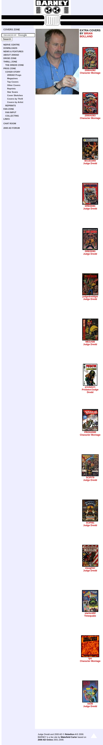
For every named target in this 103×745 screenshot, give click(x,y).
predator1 (90, 387)
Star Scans (12, 92)
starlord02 (90, 613)
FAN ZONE (8, 109)
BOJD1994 (90, 160)
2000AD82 (90, 70)
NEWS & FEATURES (13, 51)
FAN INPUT (10, 112)
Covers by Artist (15, 102)
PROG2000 (90, 432)
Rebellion (69, 734)
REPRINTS (10, 105)
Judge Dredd (90, 163)
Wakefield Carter (69, 737)
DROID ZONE (9, 58)
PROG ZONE (9, 68)
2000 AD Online (45, 740)
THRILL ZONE (10, 62)
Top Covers (13, 82)
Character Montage (90, 73)
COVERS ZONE (11, 29)
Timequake (90, 616)
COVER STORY (12, 72)
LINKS (6, 119)
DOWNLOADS (10, 48)
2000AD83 (90, 115)
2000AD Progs (14, 75)
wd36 (90, 703)
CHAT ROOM (9, 123)
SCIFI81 (90, 522)
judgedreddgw (90, 296)
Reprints (11, 88)
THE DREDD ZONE (14, 65)
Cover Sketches (15, 95)
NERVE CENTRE (11, 45)
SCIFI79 (90, 477)
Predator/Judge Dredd (90, 391)
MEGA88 (90, 341)
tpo (90, 658)
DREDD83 (90, 251)
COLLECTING (12, 116)
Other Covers (13, 85)
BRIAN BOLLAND (86, 35)
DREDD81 (90, 206)
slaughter (90, 568)
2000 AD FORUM (11, 128)
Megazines (12, 78)
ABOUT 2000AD (11, 55)
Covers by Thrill (15, 99)
